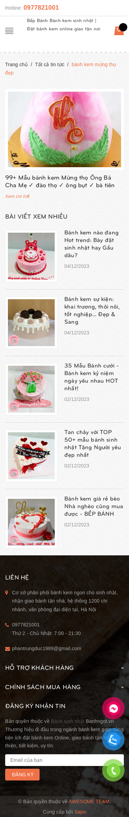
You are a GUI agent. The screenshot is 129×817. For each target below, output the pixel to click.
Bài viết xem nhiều (36, 216)
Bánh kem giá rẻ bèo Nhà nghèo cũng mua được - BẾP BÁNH (93, 506)
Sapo (80, 812)
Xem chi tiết (17, 196)
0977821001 (41, 7)
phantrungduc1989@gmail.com (46, 648)
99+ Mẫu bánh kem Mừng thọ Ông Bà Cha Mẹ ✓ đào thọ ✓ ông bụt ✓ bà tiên (60, 181)
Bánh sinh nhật (67, 721)
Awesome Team (89, 801)
